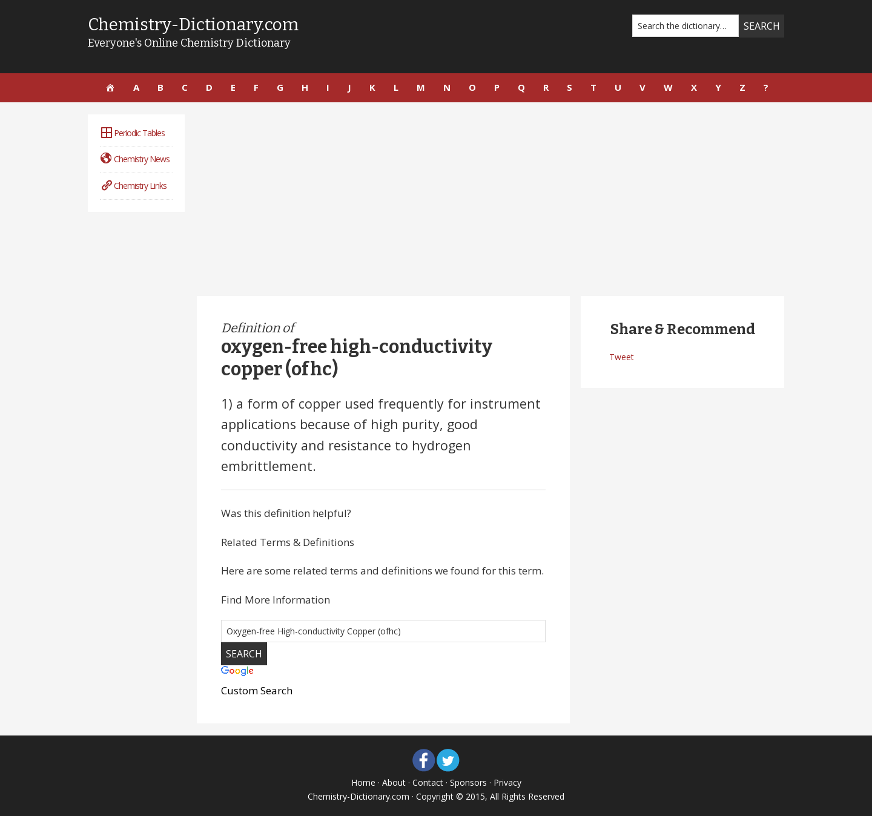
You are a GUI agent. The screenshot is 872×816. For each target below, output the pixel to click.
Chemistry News (135, 159)
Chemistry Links (133, 185)
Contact (427, 782)
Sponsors (468, 782)
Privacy (507, 782)
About (394, 782)
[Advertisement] (490, 199)
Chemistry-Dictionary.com (193, 25)
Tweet (621, 357)
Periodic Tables (132, 133)
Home (363, 782)
